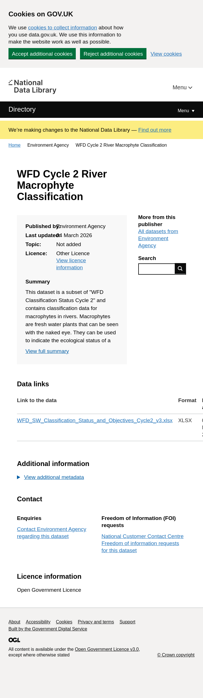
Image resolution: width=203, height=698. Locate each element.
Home (14, 145)
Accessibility (38, 621)
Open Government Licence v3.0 (107, 649)
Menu (180, 87)
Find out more (154, 130)
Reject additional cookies (113, 54)
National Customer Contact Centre (142, 536)
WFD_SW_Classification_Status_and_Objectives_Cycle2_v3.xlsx (94, 420)
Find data (180, 268)
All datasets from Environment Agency (158, 238)
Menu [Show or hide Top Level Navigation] (184, 110)
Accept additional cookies (42, 54)
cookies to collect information (62, 28)
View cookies (166, 54)
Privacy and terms (96, 621)
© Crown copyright (176, 655)
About (14, 621)
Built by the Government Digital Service (47, 629)
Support (127, 621)
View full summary (47, 351)
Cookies (64, 621)
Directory (22, 109)
